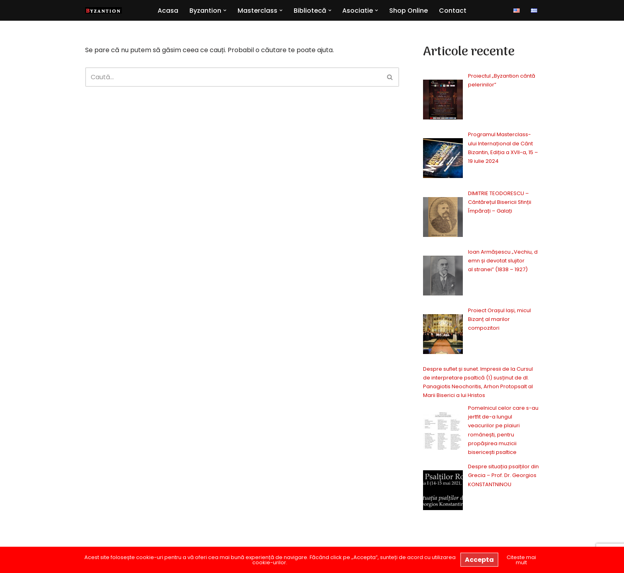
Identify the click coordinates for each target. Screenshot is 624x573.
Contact (453, 10)
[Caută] (233, 77)
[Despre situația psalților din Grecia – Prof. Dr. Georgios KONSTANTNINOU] (443, 491)
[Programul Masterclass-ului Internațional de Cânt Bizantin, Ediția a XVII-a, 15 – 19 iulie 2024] (443, 159)
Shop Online (409, 10)
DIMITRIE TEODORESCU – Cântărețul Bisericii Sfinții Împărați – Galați (499, 202)
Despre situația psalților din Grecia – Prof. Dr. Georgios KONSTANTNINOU (503, 475)
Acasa (168, 10)
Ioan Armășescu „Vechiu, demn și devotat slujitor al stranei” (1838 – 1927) (503, 260)
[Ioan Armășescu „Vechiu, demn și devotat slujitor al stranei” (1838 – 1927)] (443, 277)
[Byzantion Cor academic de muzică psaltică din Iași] (103, 10)
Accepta (479, 559)
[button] (224, 10)
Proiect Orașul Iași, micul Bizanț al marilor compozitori (499, 319)
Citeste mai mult (521, 559)
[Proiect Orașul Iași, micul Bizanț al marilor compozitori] (443, 335)
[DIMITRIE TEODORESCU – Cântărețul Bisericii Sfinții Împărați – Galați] (443, 218)
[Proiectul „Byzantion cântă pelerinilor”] (443, 101)
